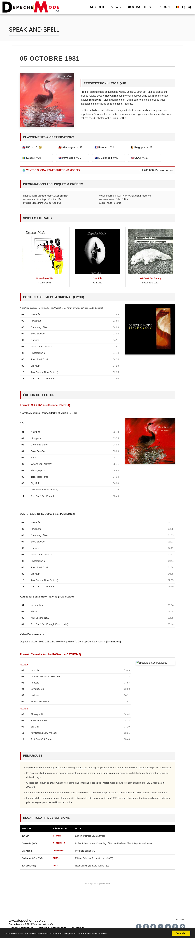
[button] (139, 6)
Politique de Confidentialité (52, 927)
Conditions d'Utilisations (21, 927)
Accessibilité (78, 927)
